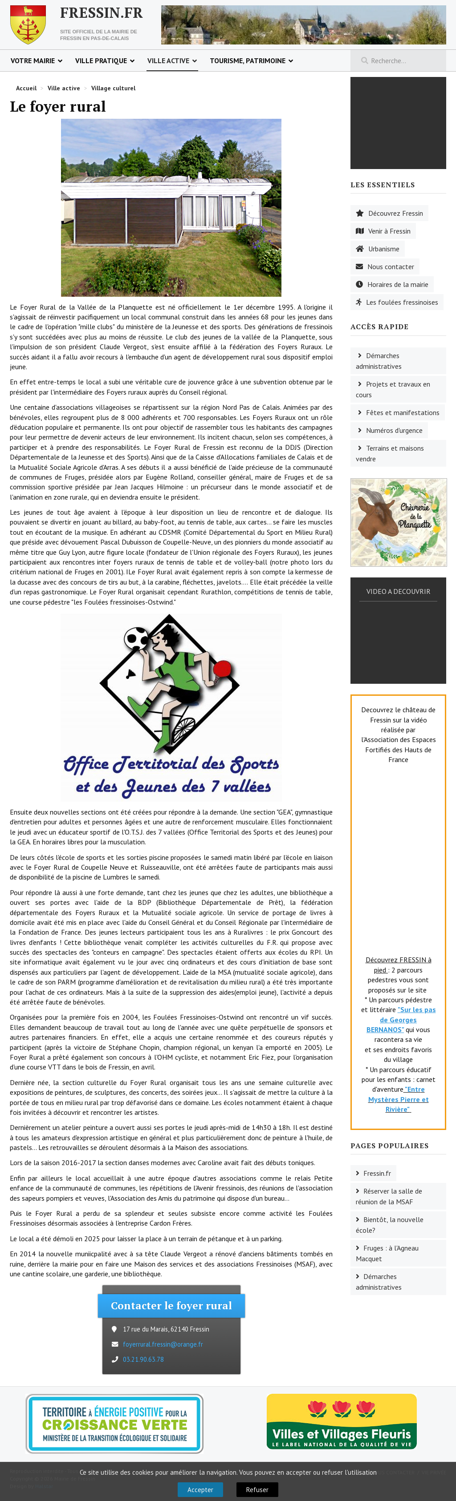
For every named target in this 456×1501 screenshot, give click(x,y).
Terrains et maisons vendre (390, 453)
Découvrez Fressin (395, 213)
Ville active (168, 60)
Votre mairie (33, 60)
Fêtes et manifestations (403, 412)
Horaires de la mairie (397, 284)
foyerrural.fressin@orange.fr (163, 1344)
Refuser (257, 1489)
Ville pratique (101, 60)
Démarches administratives (379, 361)
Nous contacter (390, 266)
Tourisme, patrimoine (247, 60)
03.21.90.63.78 (143, 1359)
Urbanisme (383, 248)
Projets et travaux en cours (393, 389)
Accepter (200, 1489)
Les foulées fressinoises (402, 302)
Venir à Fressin (389, 230)
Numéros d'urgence (394, 430)
